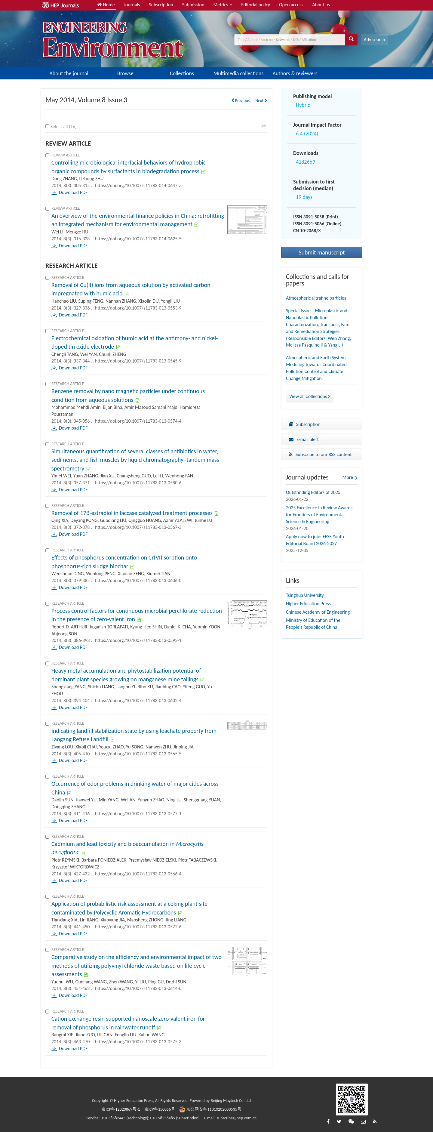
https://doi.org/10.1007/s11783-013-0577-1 (138, 813)
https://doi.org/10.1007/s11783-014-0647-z (138, 185)
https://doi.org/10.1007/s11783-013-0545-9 (138, 361)
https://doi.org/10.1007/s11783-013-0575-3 (138, 1041)
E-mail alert (304, 439)
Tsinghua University (305, 595)
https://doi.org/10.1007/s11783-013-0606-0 (138, 580)
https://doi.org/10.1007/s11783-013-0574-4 (138, 421)
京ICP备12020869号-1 (120, 1109)
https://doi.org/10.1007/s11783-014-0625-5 (138, 239)
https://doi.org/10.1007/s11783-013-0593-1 (138, 640)
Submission (193, 5)
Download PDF (73, 192)
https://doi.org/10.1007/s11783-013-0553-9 (138, 308)
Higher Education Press (308, 603)
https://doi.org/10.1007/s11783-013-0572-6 (138, 927)
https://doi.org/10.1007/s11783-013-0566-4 (138, 874)
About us (321, 5)
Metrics (222, 5)
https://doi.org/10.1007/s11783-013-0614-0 (138, 988)
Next (261, 100)
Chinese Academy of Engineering (318, 612)
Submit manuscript (322, 252)
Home (106, 5)
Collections (182, 73)
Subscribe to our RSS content (320, 454)
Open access (291, 5)
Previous (240, 100)
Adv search (374, 39)
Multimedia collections (238, 73)
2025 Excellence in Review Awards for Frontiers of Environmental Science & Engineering (319, 514)
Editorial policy (255, 5)
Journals (132, 5)
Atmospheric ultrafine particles (316, 298)
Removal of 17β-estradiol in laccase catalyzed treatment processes (132, 513)
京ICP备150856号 (159, 1109)
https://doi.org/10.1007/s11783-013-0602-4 (138, 700)
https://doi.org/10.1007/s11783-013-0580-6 (138, 483)
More (347, 477)
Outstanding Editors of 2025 (313, 492)
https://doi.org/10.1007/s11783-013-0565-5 (138, 754)
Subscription (161, 5)
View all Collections (309, 396)
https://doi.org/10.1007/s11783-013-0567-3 (138, 527)
